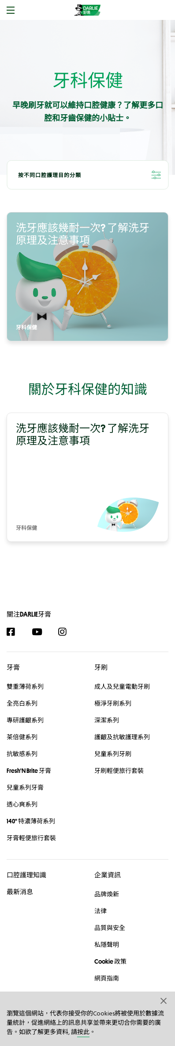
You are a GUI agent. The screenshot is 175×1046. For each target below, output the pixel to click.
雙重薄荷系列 (25, 686)
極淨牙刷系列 (112, 703)
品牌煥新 (106, 894)
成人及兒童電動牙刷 (122, 686)
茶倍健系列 (22, 737)
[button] (164, 1000)
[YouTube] (41, 632)
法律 (100, 911)
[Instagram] (66, 632)
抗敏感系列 (22, 753)
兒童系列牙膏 (25, 787)
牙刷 (101, 667)
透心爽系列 (22, 804)
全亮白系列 (22, 703)
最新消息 (20, 891)
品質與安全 (109, 927)
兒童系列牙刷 (112, 753)
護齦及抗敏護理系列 (122, 737)
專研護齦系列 (25, 720)
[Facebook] (15, 632)
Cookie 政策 (110, 961)
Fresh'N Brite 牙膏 (29, 770)
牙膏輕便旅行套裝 (31, 837)
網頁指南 (106, 978)
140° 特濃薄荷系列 (31, 821)
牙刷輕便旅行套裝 (119, 770)
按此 (83, 1032)
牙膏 (13, 667)
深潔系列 (106, 720)
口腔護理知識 (26, 875)
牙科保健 (26, 328)
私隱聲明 (106, 944)
